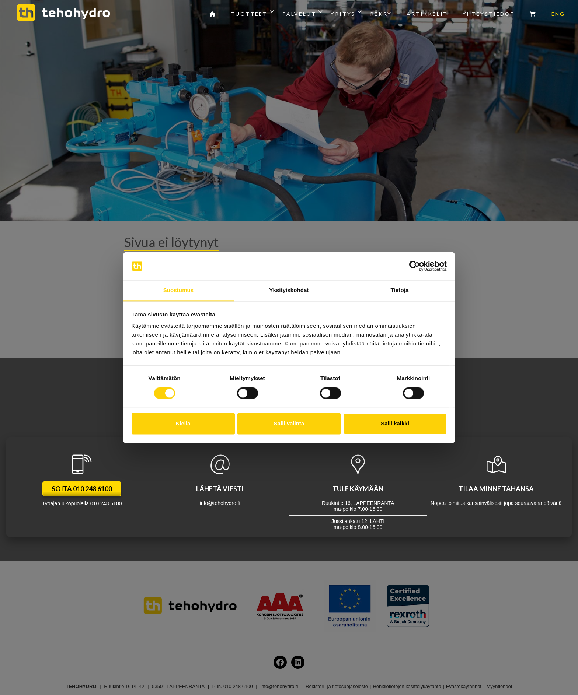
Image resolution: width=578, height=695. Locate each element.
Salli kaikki (395, 424)
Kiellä (182, 424)
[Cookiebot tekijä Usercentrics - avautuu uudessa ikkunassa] (414, 265)
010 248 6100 (106, 503)
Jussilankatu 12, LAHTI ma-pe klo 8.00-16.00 (358, 491)
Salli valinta (289, 424)
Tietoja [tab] (400, 290)
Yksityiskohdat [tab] (289, 290)
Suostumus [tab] (178, 290)
